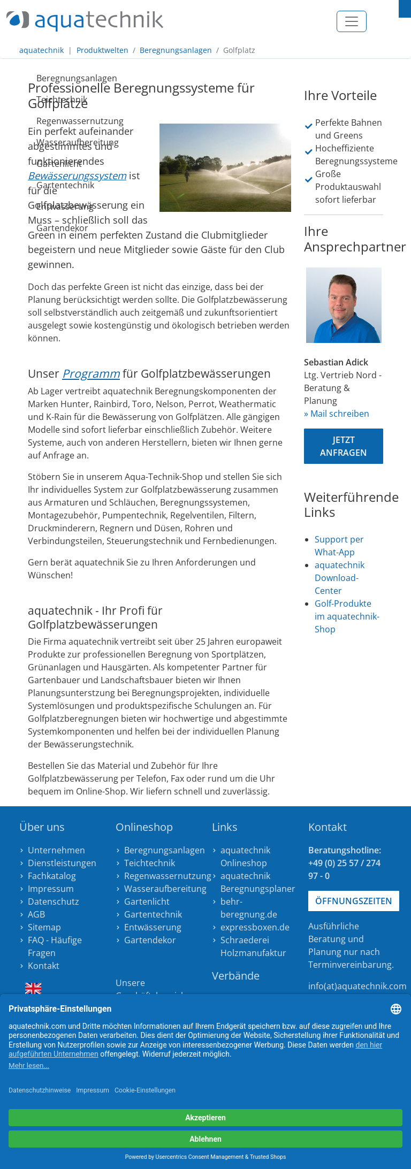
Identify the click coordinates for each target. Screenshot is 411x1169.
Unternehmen (56, 850)
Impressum (51, 889)
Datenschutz (53, 901)
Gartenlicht (40, 164)
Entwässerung (40, 206)
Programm (91, 373)
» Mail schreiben (336, 413)
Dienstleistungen (62, 863)
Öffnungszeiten (353, 901)
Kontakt (43, 966)
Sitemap (44, 927)
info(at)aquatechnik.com (357, 986)
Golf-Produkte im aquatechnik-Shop (347, 616)
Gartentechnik (40, 185)
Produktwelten (102, 50)
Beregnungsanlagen (176, 50)
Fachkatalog (52, 876)
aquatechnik (41, 50)
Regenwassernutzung (40, 121)
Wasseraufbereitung (40, 142)
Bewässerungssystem (77, 175)
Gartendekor (40, 228)
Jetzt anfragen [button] (343, 446)
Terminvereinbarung (350, 965)
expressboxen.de (255, 927)
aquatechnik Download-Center (339, 578)
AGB (36, 914)
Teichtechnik (40, 99)
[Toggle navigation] (352, 21)
